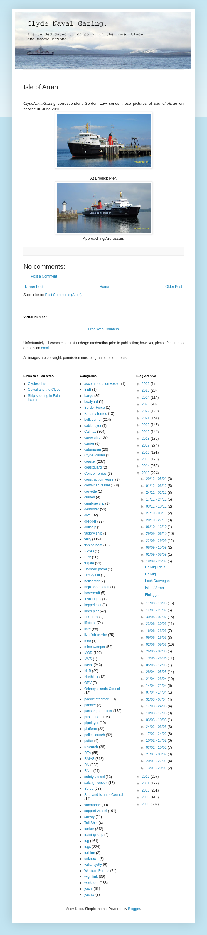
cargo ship (92, 437)
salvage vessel (95, 783)
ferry (87, 539)
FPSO (89, 551)
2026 (146, 384)
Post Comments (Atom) (63, 295)
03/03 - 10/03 (157, 720)
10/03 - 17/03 (157, 713)
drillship (90, 527)
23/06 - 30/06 (157, 624)
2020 (146, 425)
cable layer (92, 426)
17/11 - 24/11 (157, 499)
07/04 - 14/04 (157, 692)
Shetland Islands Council (103, 795)
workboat (91, 883)
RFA (87, 753)
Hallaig (150, 574)
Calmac (90, 432)
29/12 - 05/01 (157, 479)
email (45, 348)
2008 (146, 804)
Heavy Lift (92, 575)
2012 (146, 777)
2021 (146, 418)
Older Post (173, 287)
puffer (88, 741)
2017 (146, 445)
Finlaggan (153, 595)
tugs (87, 847)
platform (90, 729)
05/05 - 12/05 (157, 665)
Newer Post (34, 287)
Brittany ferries (95, 414)
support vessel (95, 811)
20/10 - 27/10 (157, 520)
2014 (146, 466)
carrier (89, 444)
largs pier (91, 611)
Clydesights (37, 384)
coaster (90, 461)
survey (89, 817)
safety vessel (94, 777)
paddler (90, 705)
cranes (89, 497)
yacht (88, 889)
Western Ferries (96, 871)
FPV (87, 557)
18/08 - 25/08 (157, 561)
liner (87, 629)
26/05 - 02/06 (157, 651)
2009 (146, 797)
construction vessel (99, 479)
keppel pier (93, 605)
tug (86, 841)
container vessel (97, 485)
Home (104, 287)
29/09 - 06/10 (157, 534)
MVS (88, 659)
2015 (146, 459)
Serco (88, 789)
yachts (89, 894)
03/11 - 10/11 (157, 506)
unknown (91, 859)
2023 (146, 404)
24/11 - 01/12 (157, 493)
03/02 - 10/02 (157, 747)
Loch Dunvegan (157, 581)
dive (87, 515)
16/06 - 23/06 (157, 631)
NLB (87, 671)
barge (88, 396)
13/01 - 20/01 (157, 768)
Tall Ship (90, 823)
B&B (87, 390)
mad (87, 641)
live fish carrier (95, 635)
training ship (93, 835)
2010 (146, 790)
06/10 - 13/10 (157, 527)
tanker (89, 829)
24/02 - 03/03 (157, 727)
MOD (88, 653)
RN (86, 765)
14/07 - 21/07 (157, 610)
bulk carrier (93, 419)
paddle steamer (96, 699)
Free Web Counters (103, 329)
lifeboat (90, 623)
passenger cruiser (98, 711)
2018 (146, 439)
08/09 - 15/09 (157, 547)
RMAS (89, 759)
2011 (146, 783)
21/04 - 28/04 (157, 679)
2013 (146, 473)
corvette (90, 491)
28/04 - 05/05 (157, 672)
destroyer (91, 509)
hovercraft (92, 593)
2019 (146, 432)
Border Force (94, 407)
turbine (89, 853)
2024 (146, 397)
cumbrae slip (94, 503)
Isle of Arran (154, 588)
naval (88, 665)
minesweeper (94, 647)
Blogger (134, 909)
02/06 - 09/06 (157, 645)
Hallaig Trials (155, 567)
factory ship (93, 533)
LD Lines (91, 617)
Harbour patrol (95, 569)
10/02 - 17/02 (157, 740)
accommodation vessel (102, 384)
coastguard (93, 467)
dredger (90, 521)
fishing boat (93, 545)
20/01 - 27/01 (157, 761)
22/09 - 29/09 (157, 541)
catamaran (92, 449)
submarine (92, 805)
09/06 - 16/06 (157, 637)
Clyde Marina (94, 455)
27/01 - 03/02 (157, 754)
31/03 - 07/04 (157, 699)
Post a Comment (44, 276)
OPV (88, 683)
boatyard (91, 402)
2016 (146, 452)
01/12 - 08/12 (157, 486)
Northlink (91, 677)
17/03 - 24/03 (157, 706)
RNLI (88, 771)
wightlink (91, 877)
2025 (146, 390)
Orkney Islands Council (102, 689)
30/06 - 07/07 (157, 617)
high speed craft (96, 587)
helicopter (92, 581)
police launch (94, 735)
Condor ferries (95, 473)
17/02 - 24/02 (157, 734)
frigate (89, 563)
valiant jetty (93, 865)
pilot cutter (92, 717)
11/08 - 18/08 (157, 603)
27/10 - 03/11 (157, 513)
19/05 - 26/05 (157, 658)
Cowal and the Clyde (44, 390)
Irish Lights (92, 599)
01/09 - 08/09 (157, 554)
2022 (146, 411)
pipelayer (91, 723)
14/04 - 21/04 (157, 686)
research (91, 747)
